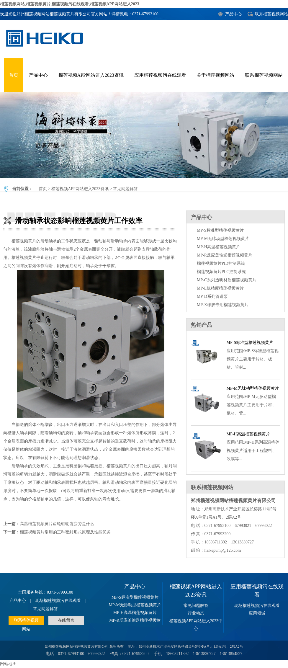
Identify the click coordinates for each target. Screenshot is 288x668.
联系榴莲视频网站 (271, 14)
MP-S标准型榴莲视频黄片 (220, 230)
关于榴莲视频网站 (215, 75)
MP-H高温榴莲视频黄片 (218, 247)
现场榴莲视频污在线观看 (58, 600)
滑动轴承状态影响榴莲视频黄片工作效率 (144, 135)
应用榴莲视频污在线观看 (160, 75)
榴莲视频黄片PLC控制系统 (221, 272)
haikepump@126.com (222, 550)
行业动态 (196, 613)
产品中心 (233, 14)
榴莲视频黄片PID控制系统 (221, 263)
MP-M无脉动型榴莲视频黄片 (223, 238)
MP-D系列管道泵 (212, 296)
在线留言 (66, 620)
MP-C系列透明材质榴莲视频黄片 (226, 280)
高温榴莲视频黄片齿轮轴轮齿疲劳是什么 (57, 524)
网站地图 (8, 664)
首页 (13, 75)
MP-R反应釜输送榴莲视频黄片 (224, 255)
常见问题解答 (125, 189)
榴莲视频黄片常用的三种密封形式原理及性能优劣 (65, 532)
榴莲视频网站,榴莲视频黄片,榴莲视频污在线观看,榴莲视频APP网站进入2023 (69, 4)
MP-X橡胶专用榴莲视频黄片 (222, 305)
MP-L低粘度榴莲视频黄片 (220, 288)
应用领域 (257, 613)
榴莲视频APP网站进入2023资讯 (91, 75)
